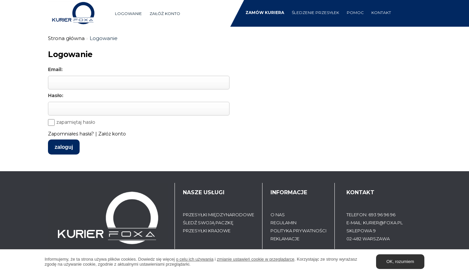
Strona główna (66, 38)
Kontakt (381, 12)
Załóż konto (165, 13)
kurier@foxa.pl (383, 222)
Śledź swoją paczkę (208, 222)
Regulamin (283, 222)
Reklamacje (284, 238)
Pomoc (355, 12)
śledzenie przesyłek (315, 12)
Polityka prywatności (298, 230)
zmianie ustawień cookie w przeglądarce (255, 259)
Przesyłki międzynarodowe (218, 214)
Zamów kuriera (264, 12)
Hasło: (55, 95)
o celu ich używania (195, 259)
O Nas (277, 214)
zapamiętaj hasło (75, 122)
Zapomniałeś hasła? (71, 134)
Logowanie (128, 13)
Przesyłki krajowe (207, 230)
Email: (55, 69)
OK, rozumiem (400, 261)
